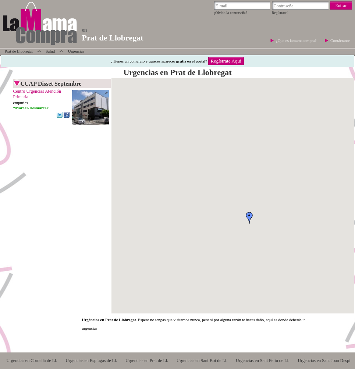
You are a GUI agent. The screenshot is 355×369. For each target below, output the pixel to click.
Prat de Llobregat (19, 51)
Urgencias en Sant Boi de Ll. (202, 360)
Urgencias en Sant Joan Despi (324, 360)
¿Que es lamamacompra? (296, 40)
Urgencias (76, 51)
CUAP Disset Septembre (51, 84)
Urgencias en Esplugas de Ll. (91, 360)
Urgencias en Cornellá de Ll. (31, 360)
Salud (50, 51)
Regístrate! (280, 13)
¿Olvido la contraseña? (231, 13)
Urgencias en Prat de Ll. (146, 360)
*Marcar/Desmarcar (31, 108)
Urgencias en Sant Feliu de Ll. (263, 360)
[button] (249, 218)
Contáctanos (340, 40)
